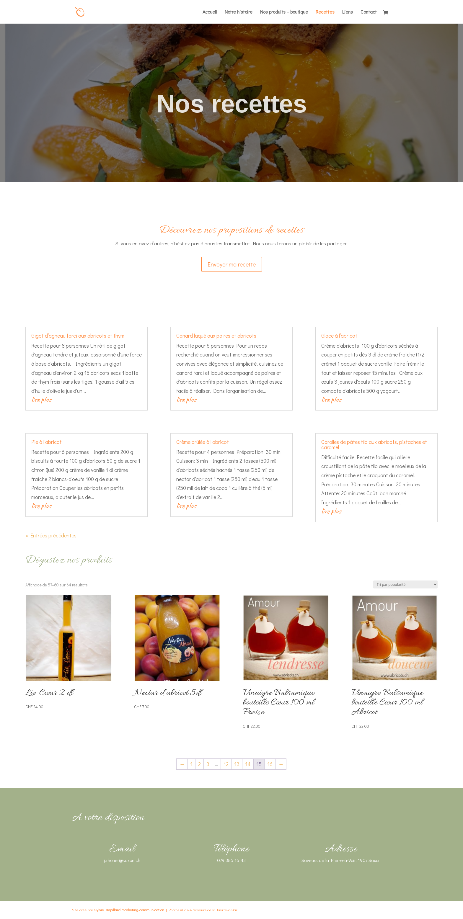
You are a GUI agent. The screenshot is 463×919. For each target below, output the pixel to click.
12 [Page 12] (226, 764)
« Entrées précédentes (50, 535)
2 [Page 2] (199, 764)
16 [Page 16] (270, 764)
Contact (369, 12)
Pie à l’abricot (46, 441)
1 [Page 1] (191, 764)
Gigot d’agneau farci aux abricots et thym (77, 335)
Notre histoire (238, 12)
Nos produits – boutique (284, 12)
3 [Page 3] (207, 764)
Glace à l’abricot (339, 335)
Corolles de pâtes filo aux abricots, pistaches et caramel (374, 444)
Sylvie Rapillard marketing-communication (129, 909)
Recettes (325, 12)
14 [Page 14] (248, 764)
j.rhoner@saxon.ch (122, 860)
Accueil (210, 12)
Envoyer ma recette (232, 264)
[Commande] (405, 584)
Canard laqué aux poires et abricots (216, 335)
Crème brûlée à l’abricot (202, 441)
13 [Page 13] (236, 764)
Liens (347, 12)
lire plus (41, 399)
